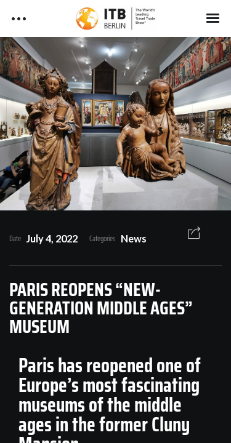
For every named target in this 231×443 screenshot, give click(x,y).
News (134, 238)
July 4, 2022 (52, 238)
